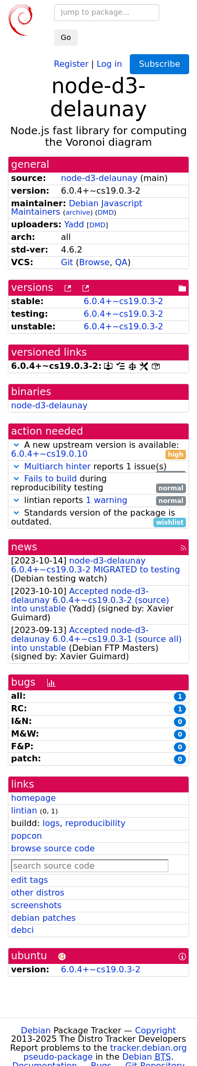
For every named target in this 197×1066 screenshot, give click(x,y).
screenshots (36, 905)
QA (121, 262)
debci (22, 930)
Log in (109, 63)
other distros (37, 893)
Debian (36, 1030)
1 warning (106, 500)
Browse (94, 262)
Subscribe (159, 64)
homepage (33, 798)
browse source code (53, 848)
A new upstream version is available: (98, 450)
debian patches (43, 918)
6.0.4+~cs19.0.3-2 (123, 301)
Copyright (155, 1030)
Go (66, 37)
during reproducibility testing (98, 483)
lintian (24, 811)
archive (78, 212)
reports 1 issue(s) (98, 466)
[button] (16, 445)
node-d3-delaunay (99, 178)
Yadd (74, 224)
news (24, 547)
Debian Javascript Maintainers (76, 207)
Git (67, 262)
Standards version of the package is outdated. (98, 518)
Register (71, 63)
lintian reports (98, 500)
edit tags (29, 880)
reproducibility (95, 823)
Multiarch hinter (57, 466)
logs (51, 823)
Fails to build (50, 479)
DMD (106, 212)
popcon (26, 836)
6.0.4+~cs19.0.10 (49, 454)
